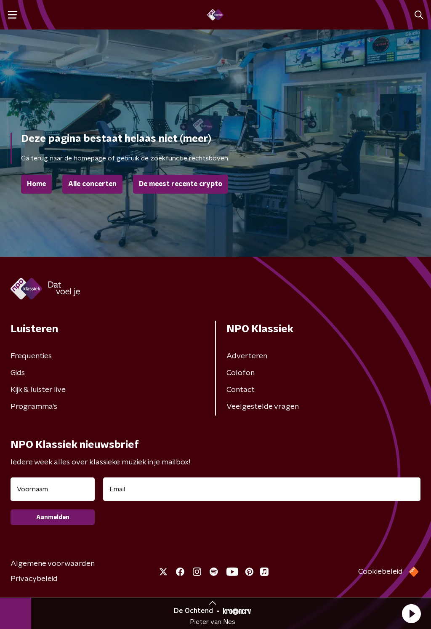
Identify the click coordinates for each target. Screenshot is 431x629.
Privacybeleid (34, 579)
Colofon (240, 373)
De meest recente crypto (180, 184)
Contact (240, 390)
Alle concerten (92, 184)
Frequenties (31, 356)
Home (36, 184)
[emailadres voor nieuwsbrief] (261, 489)
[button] (411, 613)
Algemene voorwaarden (53, 564)
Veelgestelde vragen (262, 406)
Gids (18, 373)
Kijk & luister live (38, 390)
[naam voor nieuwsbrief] (53, 489)
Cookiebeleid (380, 572)
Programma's (34, 406)
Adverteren (246, 356)
